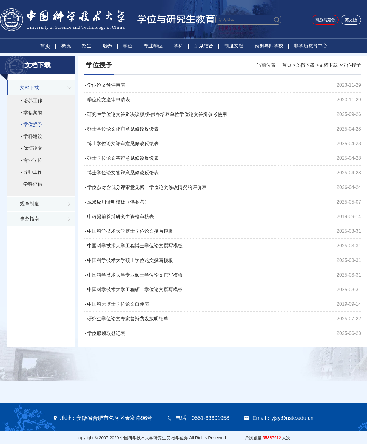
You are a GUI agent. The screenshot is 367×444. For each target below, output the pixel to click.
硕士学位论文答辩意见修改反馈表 (123, 158)
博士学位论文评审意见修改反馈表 (123, 143)
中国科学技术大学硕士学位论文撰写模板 (130, 260)
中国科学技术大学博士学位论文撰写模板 (130, 231)
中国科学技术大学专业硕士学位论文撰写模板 (135, 274)
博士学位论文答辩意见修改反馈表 (123, 172)
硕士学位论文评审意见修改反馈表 (123, 128)
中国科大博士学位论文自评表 (118, 304)
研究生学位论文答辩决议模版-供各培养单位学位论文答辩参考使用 (157, 114)
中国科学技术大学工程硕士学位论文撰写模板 (135, 289)
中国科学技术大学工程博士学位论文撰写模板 (135, 245)
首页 (45, 46)
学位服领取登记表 (106, 333)
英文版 (351, 20)
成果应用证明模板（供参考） (118, 201)
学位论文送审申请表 (108, 99)
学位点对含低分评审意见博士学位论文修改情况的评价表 (146, 187)
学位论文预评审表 (106, 85)
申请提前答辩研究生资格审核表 (120, 216)
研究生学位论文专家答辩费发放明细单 (127, 318)
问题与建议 (325, 20)
